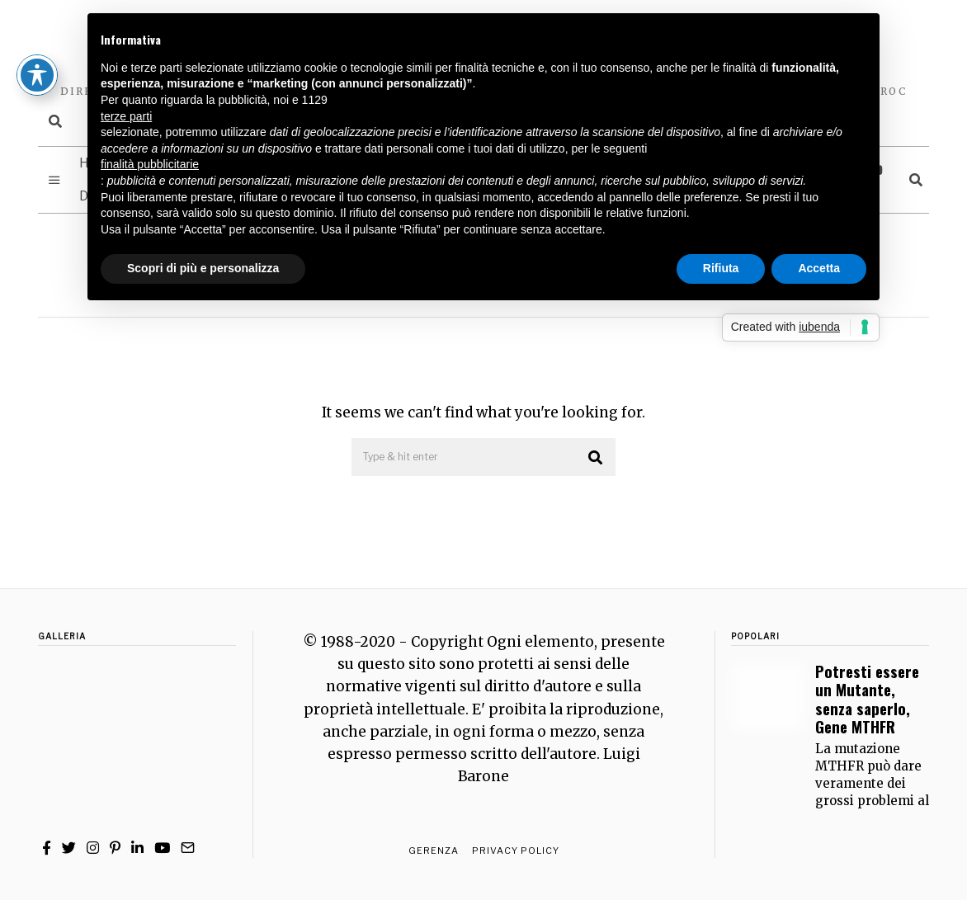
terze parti (126, 116)
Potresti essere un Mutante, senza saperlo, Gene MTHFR (867, 698)
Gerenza (433, 850)
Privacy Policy (515, 850)
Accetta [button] (819, 268)
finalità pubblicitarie (150, 164)
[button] (596, 458)
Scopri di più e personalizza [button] (203, 268)
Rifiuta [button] (721, 268)
